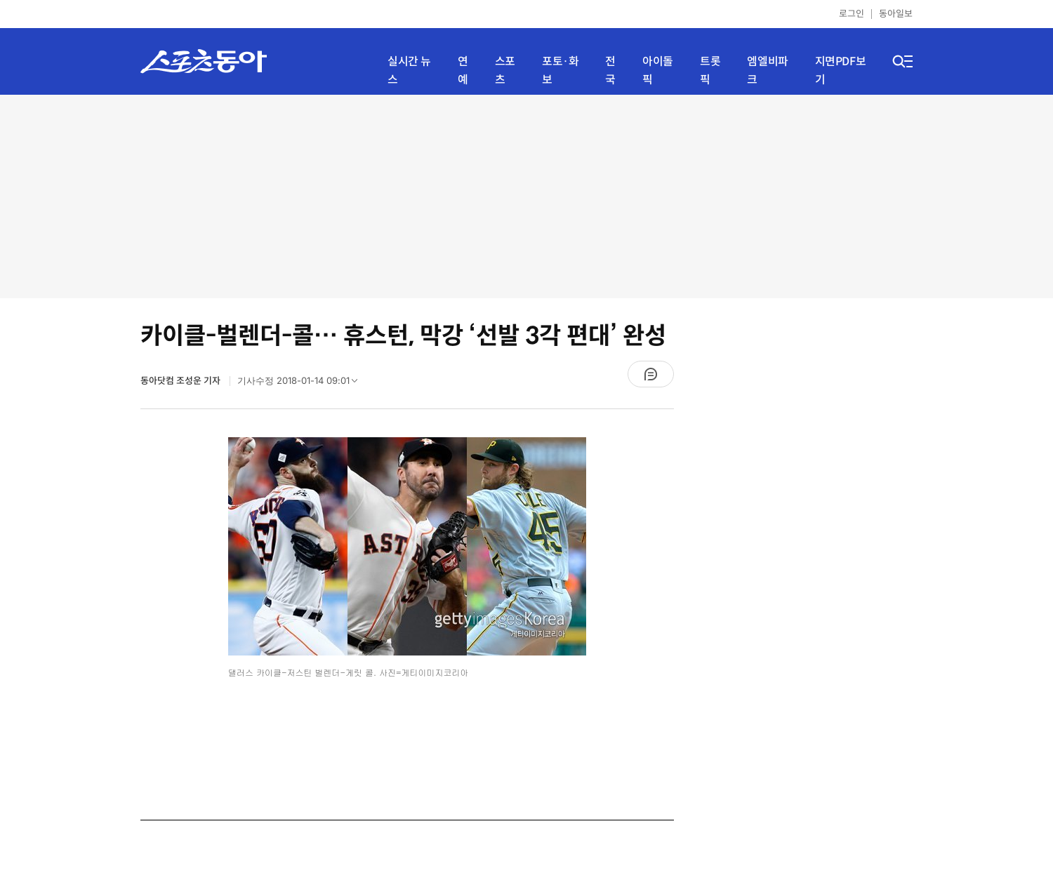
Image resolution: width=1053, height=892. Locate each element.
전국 (610, 70)
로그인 (851, 14)
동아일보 (896, 14)
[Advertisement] (526, 196)
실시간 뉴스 (409, 70)
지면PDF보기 (840, 70)
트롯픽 (710, 70)
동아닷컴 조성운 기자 (181, 381)
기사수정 (301, 383)
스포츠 (505, 70)
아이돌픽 (657, 70)
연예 (463, 70)
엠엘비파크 (767, 70)
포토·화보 (560, 70)
